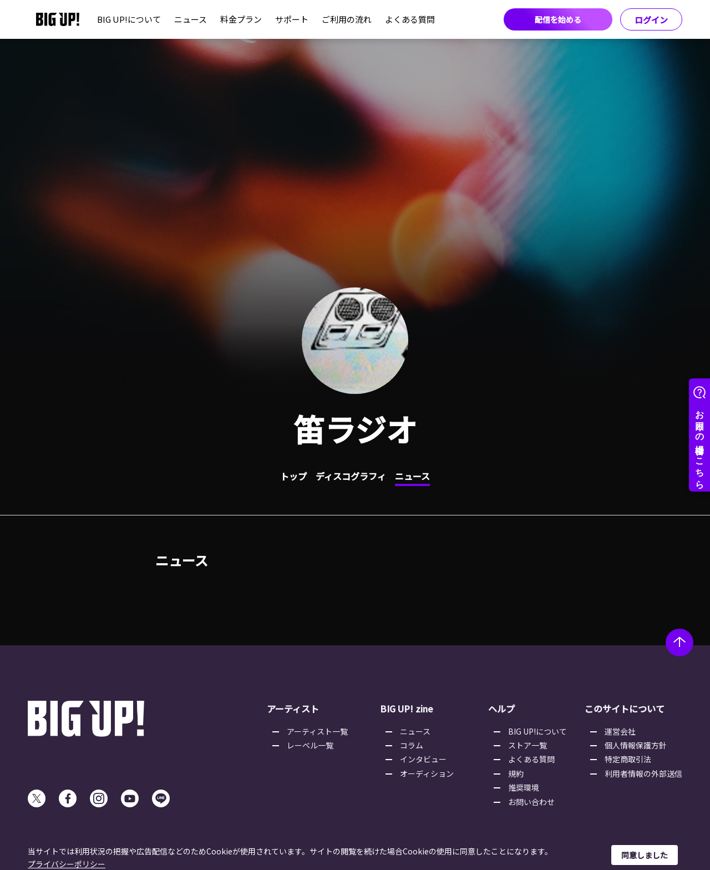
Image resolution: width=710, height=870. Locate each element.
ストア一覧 (527, 745)
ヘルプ (501, 708)
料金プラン (241, 19)
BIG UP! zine (406, 708)
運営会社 (620, 731)
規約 (516, 773)
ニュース (190, 19)
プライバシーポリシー (66, 863)
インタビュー (423, 759)
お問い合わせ (531, 801)
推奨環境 (523, 787)
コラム (411, 745)
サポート (291, 19)
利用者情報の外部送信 (643, 773)
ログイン (651, 20)
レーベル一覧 (310, 745)
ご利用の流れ (347, 19)
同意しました (644, 855)
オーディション (427, 773)
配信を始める (558, 19)
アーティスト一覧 (317, 731)
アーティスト (293, 708)
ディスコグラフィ (351, 476)
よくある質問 (410, 19)
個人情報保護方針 (636, 745)
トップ (293, 476)
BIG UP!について (129, 19)
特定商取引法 (628, 759)
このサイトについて (625, 708)
